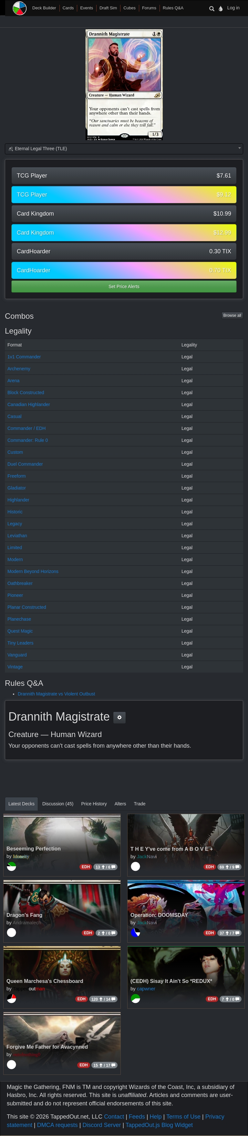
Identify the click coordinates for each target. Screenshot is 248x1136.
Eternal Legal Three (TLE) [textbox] (37, 148)
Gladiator (16, 487)
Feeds (137, 1116)
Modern (15, 559)
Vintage (15, 666)
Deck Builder (44, 7)
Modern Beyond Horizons (32, 571)
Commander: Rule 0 (27, 440)
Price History (94, 803)
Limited (14, 547)
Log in (233, 7)
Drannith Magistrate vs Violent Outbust (56, 693)
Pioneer (15, 595)
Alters (120, 803)
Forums (149, 7)
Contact (114, 1116)
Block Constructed (25, 392)
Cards (68, 7)
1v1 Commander (24, 356)
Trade (140, 803)
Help (156, 1116)
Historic (15, 511)
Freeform (16, 476)
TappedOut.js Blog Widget (159, 1125)
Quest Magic (20, 631)
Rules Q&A (173, 7)
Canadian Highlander (28, 404)
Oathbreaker (20, 583)
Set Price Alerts (124, 286)
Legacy (14, 523)
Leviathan (17, 535)
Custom (15, 452)
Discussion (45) (57, 803)
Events (86, 7)
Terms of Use (183, 1116)
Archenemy (18, 368)
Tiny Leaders (20, 643)
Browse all (232, 315)
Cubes (129, 7)
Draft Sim (108, 7)
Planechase (19, 619)
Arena (13, 380)
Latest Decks (21, 803)
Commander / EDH (26, 428)
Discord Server (101, 1125)
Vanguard (17, 654)
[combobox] (124, 148)
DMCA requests (57, 1125)
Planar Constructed (26, 607)
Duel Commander (25, 464)
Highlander (18, 499)
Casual (14, 416)
